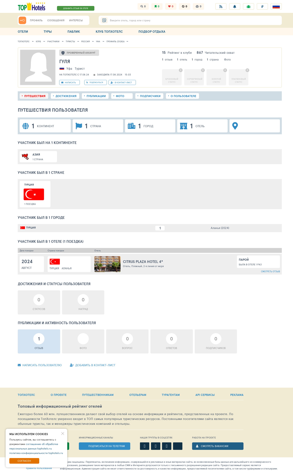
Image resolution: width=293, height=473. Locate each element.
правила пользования (39, 468)
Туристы (70, 41)
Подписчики (150, 96)
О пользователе (183, 96)
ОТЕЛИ (23, 31)
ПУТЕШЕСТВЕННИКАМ (98, 394)
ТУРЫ (48, 31)
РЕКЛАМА (236, 394)
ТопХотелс (24, 41)
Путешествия (34, 96)
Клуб (38, 41)
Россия (85, 41)
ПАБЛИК (73, 31)
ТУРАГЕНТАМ (171, 394)
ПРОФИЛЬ (36, 20)
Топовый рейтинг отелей (60, 406)
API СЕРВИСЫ (205, 394)
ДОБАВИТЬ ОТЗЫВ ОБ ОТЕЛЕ (75, 8)
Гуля (64, 61)
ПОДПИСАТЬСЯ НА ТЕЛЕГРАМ (106, 446)
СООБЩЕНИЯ (55, 20)
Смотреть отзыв (270, 271)
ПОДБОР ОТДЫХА (151, 31)
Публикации (96, 96)
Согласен (24, 461)
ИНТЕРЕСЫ (76, 20)
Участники (53, 41)
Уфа (98, 41)
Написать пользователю (40, 365)
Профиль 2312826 (115, 41)
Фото (120, 96)
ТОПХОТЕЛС (26, 394)
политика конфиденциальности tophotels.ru (36, 453)
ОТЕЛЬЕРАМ (137, 394)
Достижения (65, 96)
